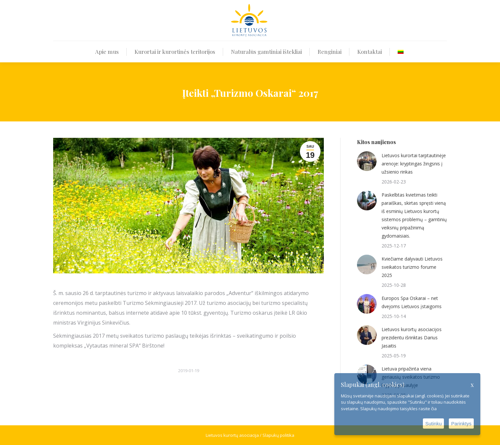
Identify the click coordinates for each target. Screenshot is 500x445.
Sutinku (433, 423)
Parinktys (461, 423)
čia (434, 409)
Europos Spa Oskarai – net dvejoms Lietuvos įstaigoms (412, 302)
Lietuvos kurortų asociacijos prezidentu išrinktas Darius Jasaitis (412, 337)
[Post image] (367, 161)
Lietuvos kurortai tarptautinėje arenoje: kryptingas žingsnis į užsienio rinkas (414, 163)
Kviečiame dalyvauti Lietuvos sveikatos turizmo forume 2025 (412, 267)
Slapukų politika (278, 435)
